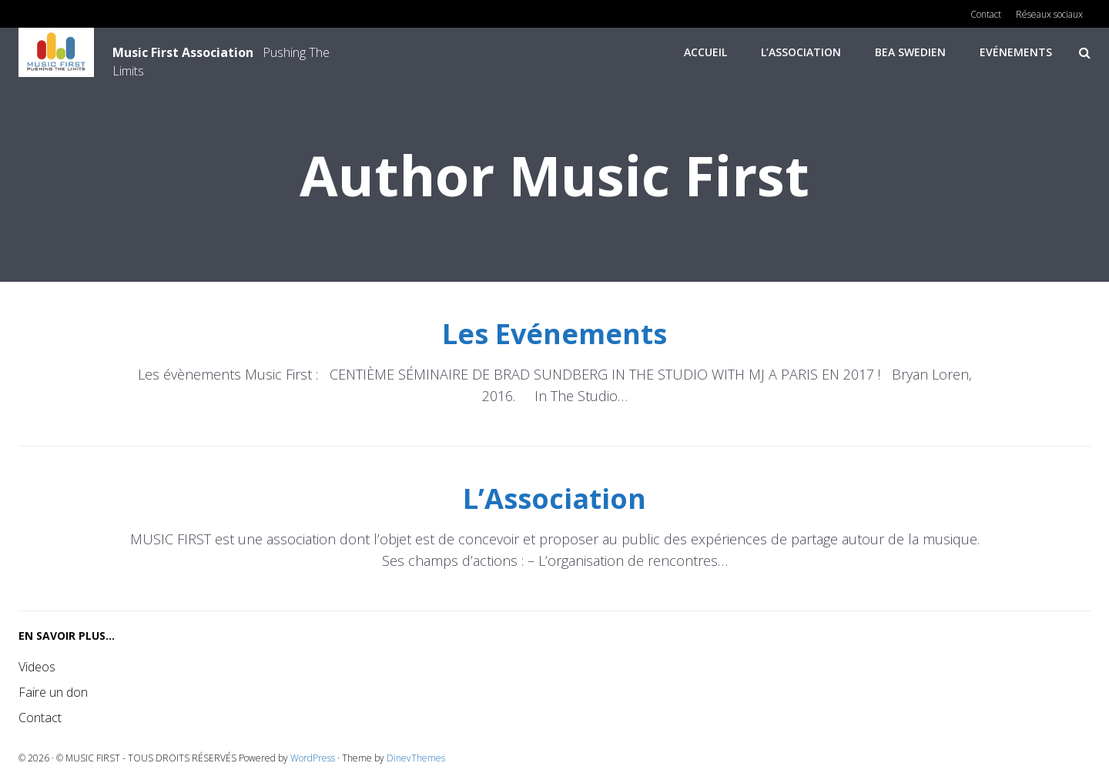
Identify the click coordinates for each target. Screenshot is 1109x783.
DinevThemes (416, 758)
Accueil (705, 52)
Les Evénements (554, 334)
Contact (40, 717)
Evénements (1016, 52)
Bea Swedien (910, 52)
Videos (36, 666)
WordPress (312, 758)
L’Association (801, 52)
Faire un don (53, 692)
